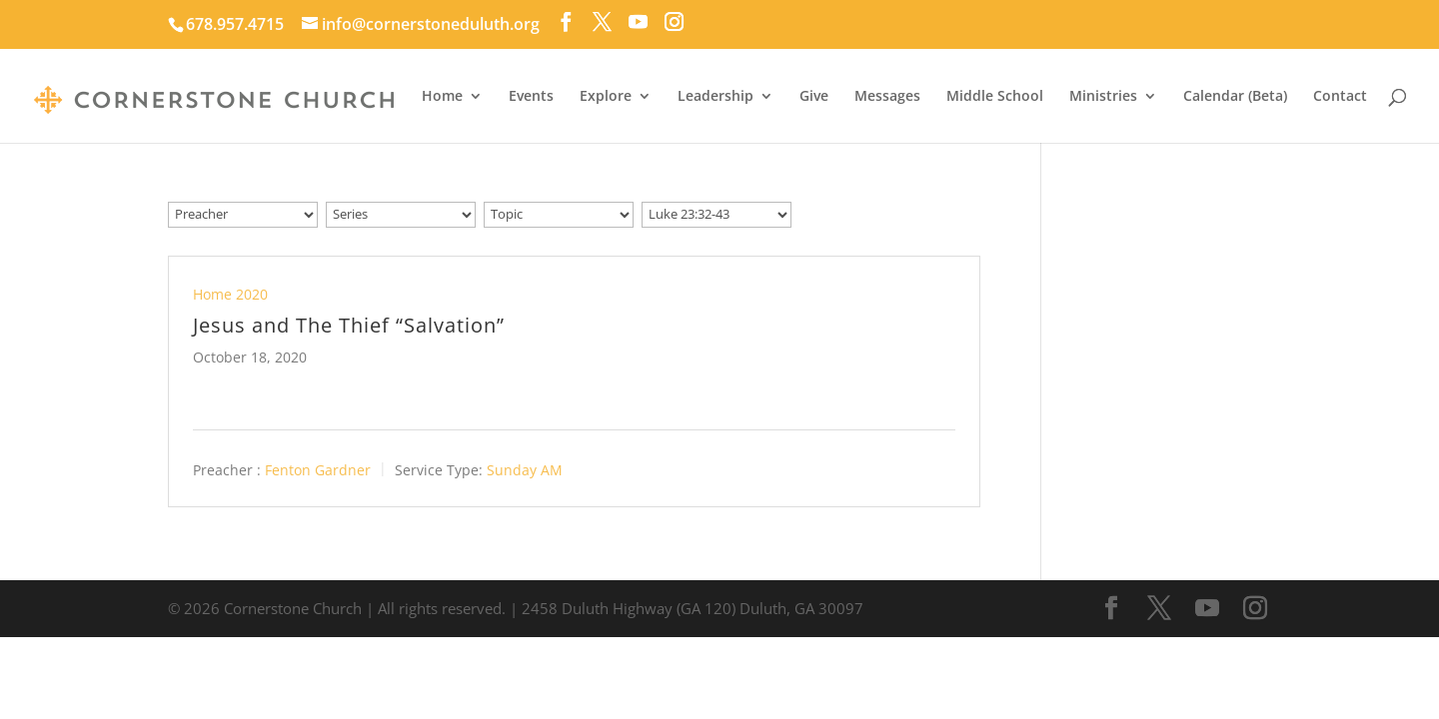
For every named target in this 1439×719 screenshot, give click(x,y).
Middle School (994, 97)
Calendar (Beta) (1235, 97)
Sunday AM (525, 468)
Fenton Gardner (318, 468)
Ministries (1103, 97)
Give (813, 97)
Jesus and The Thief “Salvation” (349, 325)
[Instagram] (674, 22)
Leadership (715, 97)
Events (531, 97)
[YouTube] (638, 22)
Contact (1340, 97)
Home (442, 97)
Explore (606, 97)
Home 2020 (230, 294)
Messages (887, 97)
